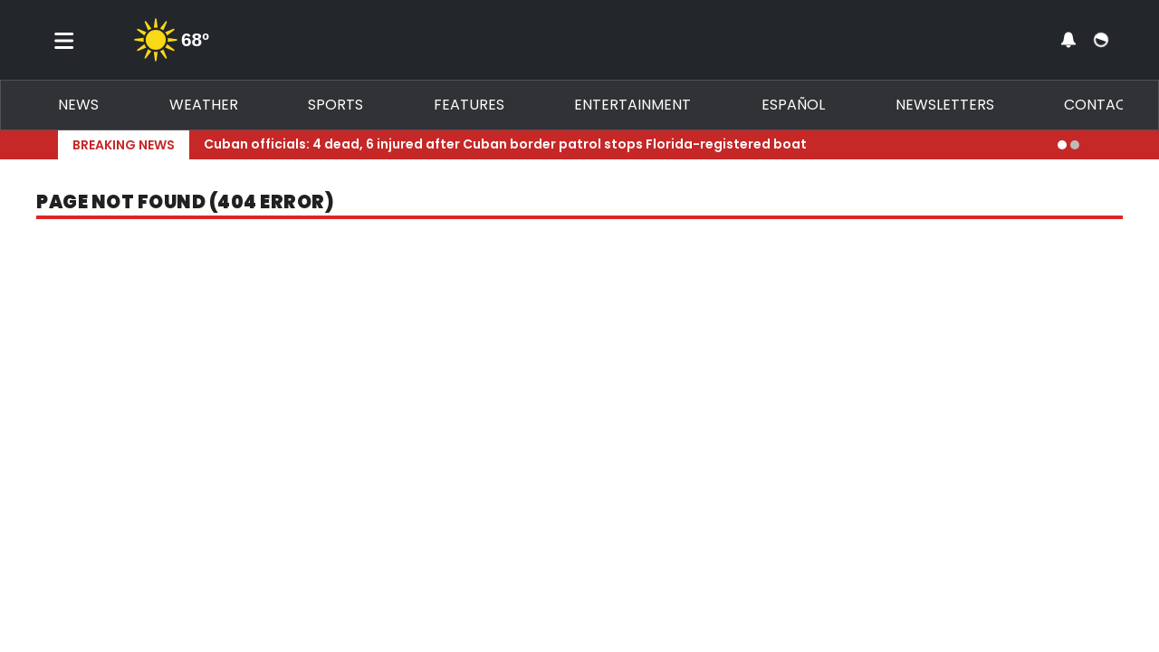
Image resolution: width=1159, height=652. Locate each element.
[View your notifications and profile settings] (1068, 40)
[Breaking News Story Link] (623, 144)
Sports (335, 104)
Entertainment (632, 104)
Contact (1099, 104)
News (78, 104)
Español (793, 104)
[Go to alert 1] (1062, 144)
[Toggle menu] (64, 40)
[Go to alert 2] (1074, 144)
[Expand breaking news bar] (1097, 145)
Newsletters (945, 104)
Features (469, 104)
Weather (203, 104)
